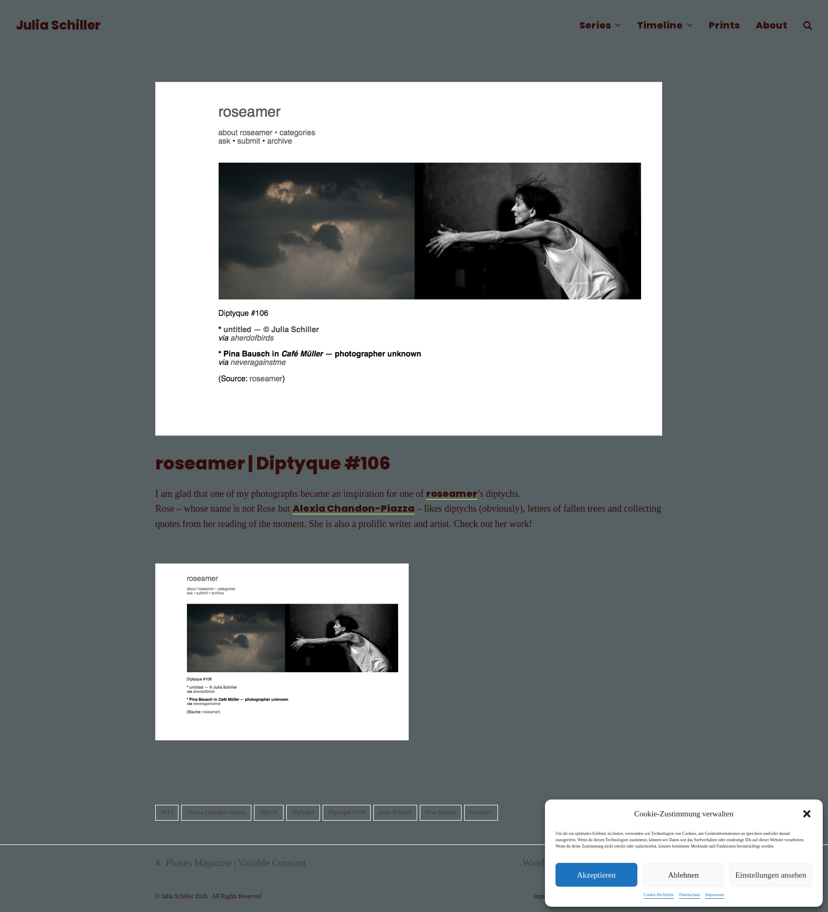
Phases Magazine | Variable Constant (230, 864)
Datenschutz (689, 894)
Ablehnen (683, 875)
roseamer (451, 493)
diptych (268, 812)
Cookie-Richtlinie (659, 894)
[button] (807, 813)
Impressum (714, 894)
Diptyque (303, 812)
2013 (167, 812)
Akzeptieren (596, 875)
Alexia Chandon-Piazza (354, 508)
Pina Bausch (440, 812)
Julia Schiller (58, 25)
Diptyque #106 (346, 812)
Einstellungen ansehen (770, 875)
